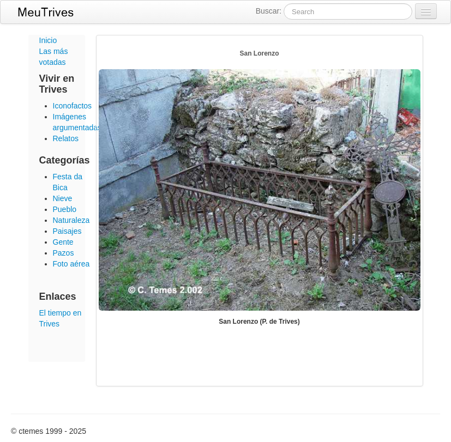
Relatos (66, 138)
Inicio (48, 40)
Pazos (63, 253)
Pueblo (65, 209)
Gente (63, 242)
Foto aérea (71, 263)
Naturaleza (71, 220)
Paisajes (67, 231)
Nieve (63, 198)
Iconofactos (72, 105)
